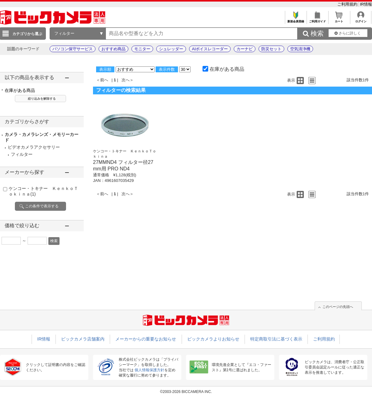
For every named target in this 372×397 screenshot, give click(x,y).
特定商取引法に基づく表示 (276, 338)
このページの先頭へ (337, 307)
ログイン (361, 19)
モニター (142, 49)
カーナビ (245, 49)
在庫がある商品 (20, 90)
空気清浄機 (300, 49)
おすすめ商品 (113, 49)
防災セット (271, 49)
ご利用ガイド (317, 19)
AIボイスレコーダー (210, 49)
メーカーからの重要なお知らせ (145, 338)
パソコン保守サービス (72, 49)
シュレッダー (171, 49)
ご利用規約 (348, 4)
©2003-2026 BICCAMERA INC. (186, 392)
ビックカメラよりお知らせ (213, 338)
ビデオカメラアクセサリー (34, 147)
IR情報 (366, 4)
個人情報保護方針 (149, 370)
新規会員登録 (296, 19)
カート (339, 19)
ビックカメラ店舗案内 (82, 338)
